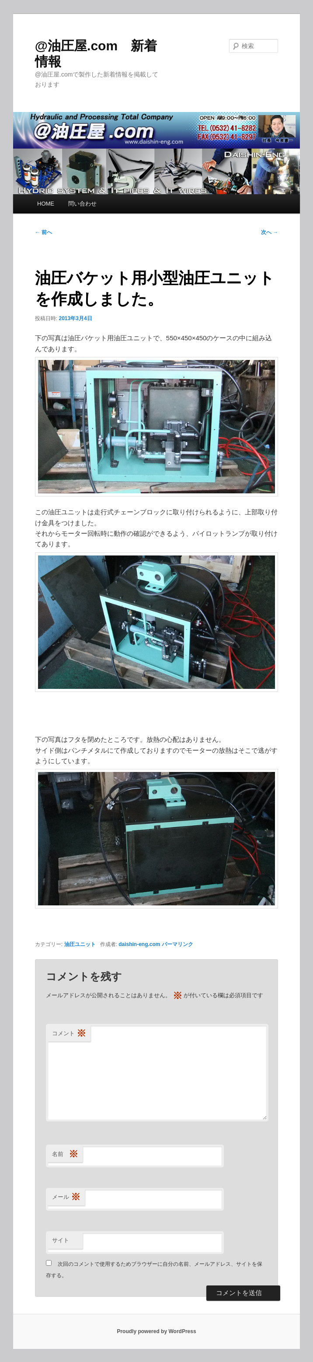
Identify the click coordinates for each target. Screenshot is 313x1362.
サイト (60, 1240)
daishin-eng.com (139, 944)
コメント (69, 1033)
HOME (45, 203)
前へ (43, 232)
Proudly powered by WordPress (156, 1331)
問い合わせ (82, 203)
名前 (65, 1154)
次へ (269, 232)
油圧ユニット (80, 944)
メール (66, 1197)
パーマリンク (177, 944)
